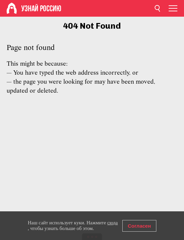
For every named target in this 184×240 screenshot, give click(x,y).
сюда (112, 222)
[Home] (12, 8)
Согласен (139, 226)
